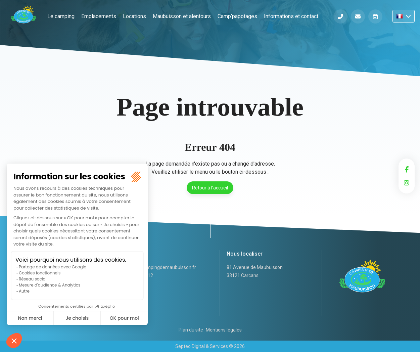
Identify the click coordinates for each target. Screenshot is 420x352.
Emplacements (98, 16)
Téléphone (340, 16)
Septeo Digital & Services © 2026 (210, 346)
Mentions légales (224, 330)
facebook (406, 169)
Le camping (61, 16)
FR (403, 16)
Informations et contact (291, 16)
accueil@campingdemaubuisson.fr (159, 267)
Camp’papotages (237, 16)
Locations (134, 16)
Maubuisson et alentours (182, 16)
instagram (406, 182)
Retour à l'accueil (210, 187)
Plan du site (191, 330)
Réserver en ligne (375, 16)
